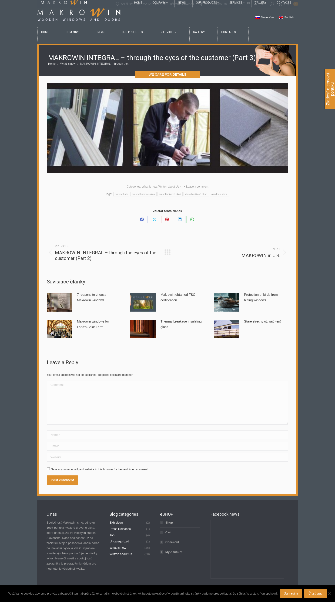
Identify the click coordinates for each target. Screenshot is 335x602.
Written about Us (168, 186)
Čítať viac (316, 594)
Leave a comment (197, 186)
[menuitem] (265, 17)
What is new (149, 186)
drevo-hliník (121, 194)
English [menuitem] (289, 17)
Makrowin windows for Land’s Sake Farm (93, 324)
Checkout (172, 542)
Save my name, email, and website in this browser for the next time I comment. (99, 469)
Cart (168, 532)
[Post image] (59, 302)
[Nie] (329, 594)
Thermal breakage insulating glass (181, 324)
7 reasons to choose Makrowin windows (91, 297)
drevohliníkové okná (170, 194)
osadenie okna (219, 194)
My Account (173, 552)
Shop (169, 522)
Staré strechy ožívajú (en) (262, 321)
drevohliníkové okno (196, 194)
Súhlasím (291, 594)
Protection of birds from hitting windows (261, 297)
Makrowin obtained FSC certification (178, 297)
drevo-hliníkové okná (143, 194)
